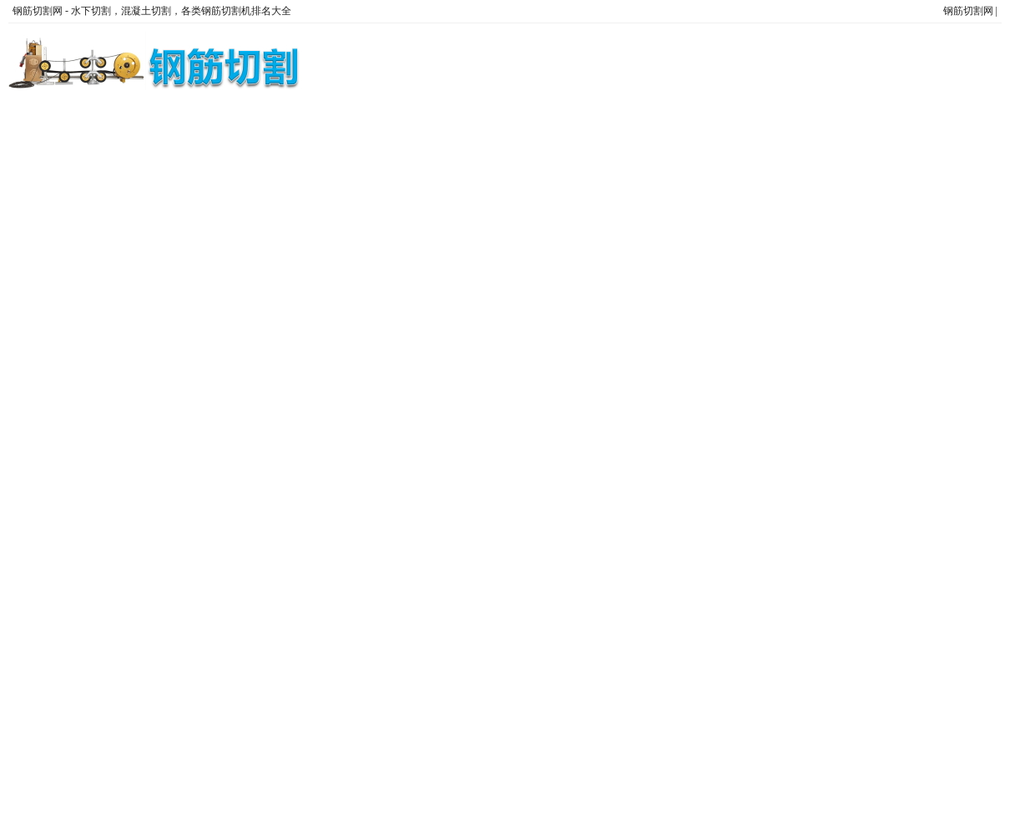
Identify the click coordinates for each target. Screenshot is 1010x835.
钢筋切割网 (968, 11)
